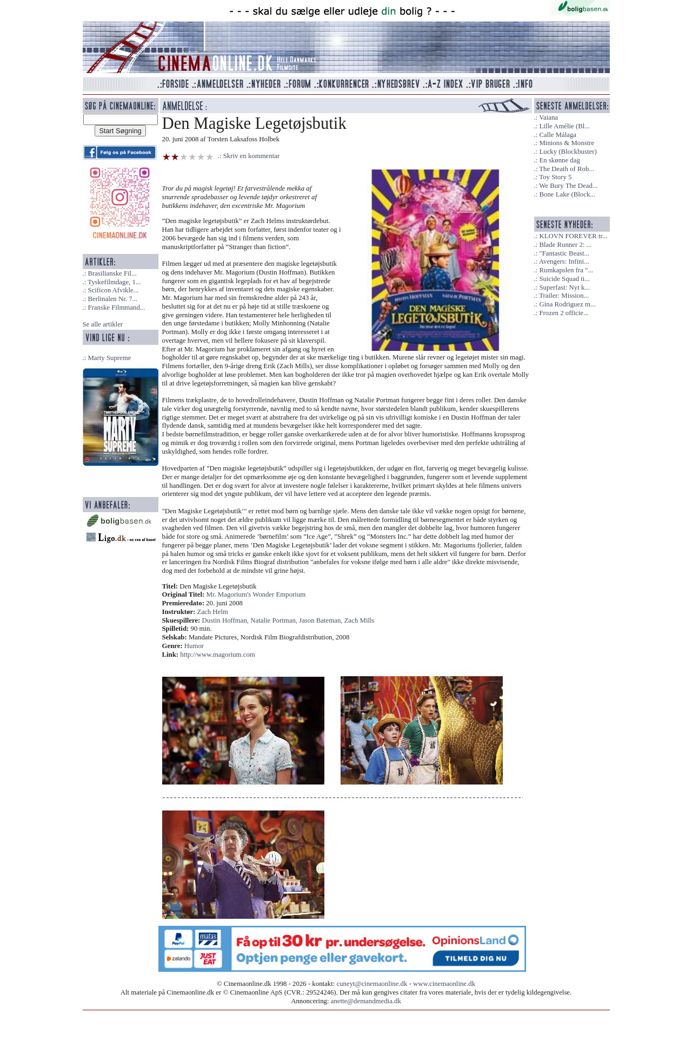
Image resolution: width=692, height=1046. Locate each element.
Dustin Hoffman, (226, 620)
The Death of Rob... (566, 169)
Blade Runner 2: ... (565, 245)
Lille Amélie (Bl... (564, 126)
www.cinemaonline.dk (444, 984)
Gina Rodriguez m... (567, 304)
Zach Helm (212, 612)
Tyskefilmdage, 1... (114, 282)
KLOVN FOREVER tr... (573, 236)
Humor (194, 646)
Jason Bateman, (321, 620)
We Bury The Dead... (568, 185)
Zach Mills (359, 620)
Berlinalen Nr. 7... (112, 299)
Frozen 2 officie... (563, 313)
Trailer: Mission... (564, 295)
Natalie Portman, (274, 620)
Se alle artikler (103, 324)
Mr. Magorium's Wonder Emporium (256, 594)
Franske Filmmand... (116, 307)
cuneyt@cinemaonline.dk (372, 984)
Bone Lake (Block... (567, 194)
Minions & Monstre (566, 143)
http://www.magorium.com (217, 654)
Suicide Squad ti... (564, 279)
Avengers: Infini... (564, 261)
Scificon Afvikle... (113, 290)
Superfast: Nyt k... (564, 287)
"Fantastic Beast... (564, 253)
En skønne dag (559, 160)
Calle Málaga (557, 135)
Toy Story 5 (555, 177)
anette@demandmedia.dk (366, 1001)
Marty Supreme (109, 358)
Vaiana (548, 117)
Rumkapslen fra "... (566, 270)
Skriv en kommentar (251, 156)
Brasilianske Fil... (112, 273)
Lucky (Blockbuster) (567, 151)
